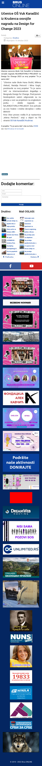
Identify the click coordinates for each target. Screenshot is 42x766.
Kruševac (4, 174)
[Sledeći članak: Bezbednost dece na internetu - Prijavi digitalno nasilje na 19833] (35, 257)
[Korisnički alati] (38, 35)
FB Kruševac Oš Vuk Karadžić (15, 129)
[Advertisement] (21, 151)
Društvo (16, 38)
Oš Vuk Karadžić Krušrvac (21, 120)
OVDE (35, 126)
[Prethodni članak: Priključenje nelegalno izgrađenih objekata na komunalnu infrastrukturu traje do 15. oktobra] (8, 257)
